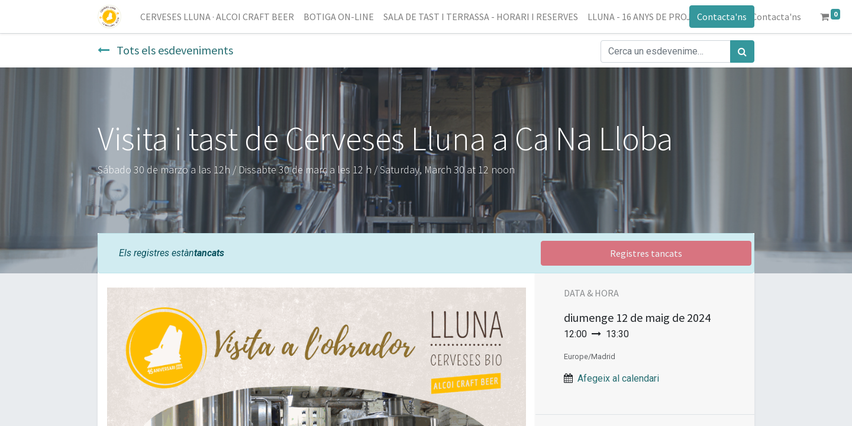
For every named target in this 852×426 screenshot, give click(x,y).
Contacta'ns (722, 16)
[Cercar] (742, 51)
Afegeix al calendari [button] (618, 378)
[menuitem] (217, 16)
